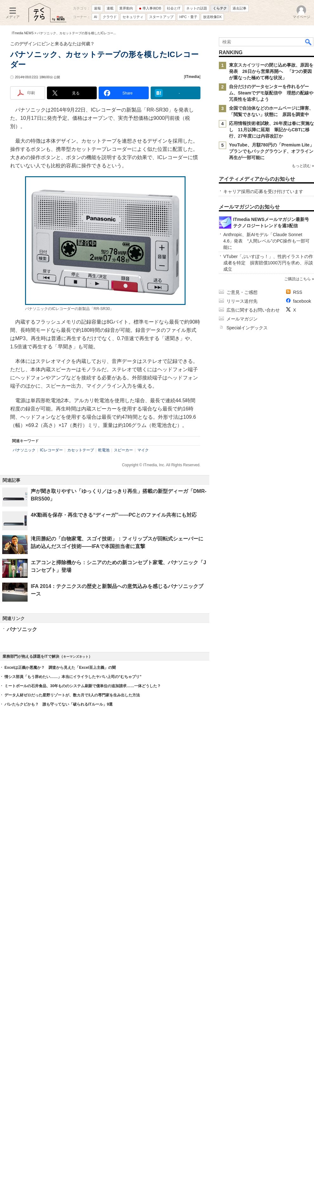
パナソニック (24, 557)
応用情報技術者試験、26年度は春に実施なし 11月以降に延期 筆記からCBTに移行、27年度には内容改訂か (271, 214)
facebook (302, 958)
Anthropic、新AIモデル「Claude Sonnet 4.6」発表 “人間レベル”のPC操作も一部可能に (266, 898)
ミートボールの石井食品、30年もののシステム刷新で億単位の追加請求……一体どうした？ (82, 1026)
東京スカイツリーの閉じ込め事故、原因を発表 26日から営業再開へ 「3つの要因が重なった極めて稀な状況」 (271, 156)
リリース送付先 (242, 958)
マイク (143, 557)
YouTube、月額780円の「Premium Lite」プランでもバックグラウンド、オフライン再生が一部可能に (271, 236)
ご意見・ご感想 (242, 949)
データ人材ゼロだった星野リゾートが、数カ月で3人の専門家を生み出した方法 (72, 1035)
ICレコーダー (51, 557)
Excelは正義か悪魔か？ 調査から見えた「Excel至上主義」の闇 (60, 1007)
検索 (308, 126)
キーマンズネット (75, 996)
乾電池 (103, 557)
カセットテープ (80, 557)
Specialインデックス (247, 984)
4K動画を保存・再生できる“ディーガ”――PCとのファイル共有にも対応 (114, 621)
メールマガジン (242, 976)
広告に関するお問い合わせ (253, 967)
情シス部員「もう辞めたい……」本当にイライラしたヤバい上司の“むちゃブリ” (72, 1017)
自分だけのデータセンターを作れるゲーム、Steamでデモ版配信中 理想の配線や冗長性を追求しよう (271, 178)
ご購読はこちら (297, 936)
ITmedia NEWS (23, 118)
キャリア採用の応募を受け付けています (263, 381)
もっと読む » (303, 268)
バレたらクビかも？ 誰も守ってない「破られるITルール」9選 (58, 1044)
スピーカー (123, 557)
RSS (297, 949)
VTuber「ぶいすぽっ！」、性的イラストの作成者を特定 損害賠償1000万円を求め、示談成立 (268, 920)
